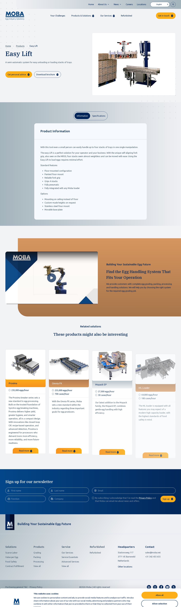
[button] (82, 16)
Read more (25, 462)
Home (91, 4)
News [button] (116, 4)
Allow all (159, 580)
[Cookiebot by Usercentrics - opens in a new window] (16, 602)
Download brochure (45, 74)
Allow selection (159, 588)
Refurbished (126, 16)
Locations (141, 4)
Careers (129, 4)
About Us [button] (102, 4)
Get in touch (163, 16)
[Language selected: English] (160, 4)
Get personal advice (17, 74)
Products (20, 46)
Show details (136, 602)
